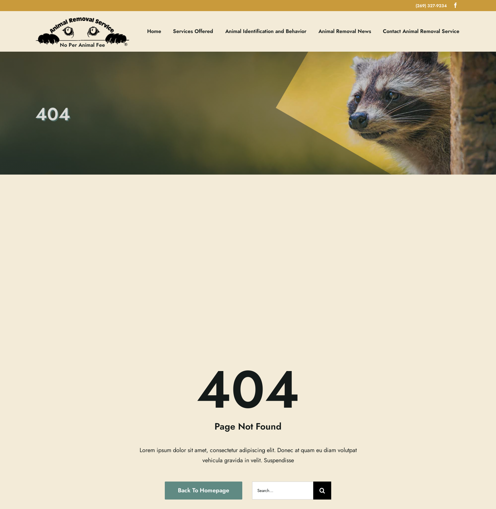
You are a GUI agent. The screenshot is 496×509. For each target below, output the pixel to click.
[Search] (322, 491)
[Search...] (282, 491)
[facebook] (455, 5)
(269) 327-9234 (431, 6)
